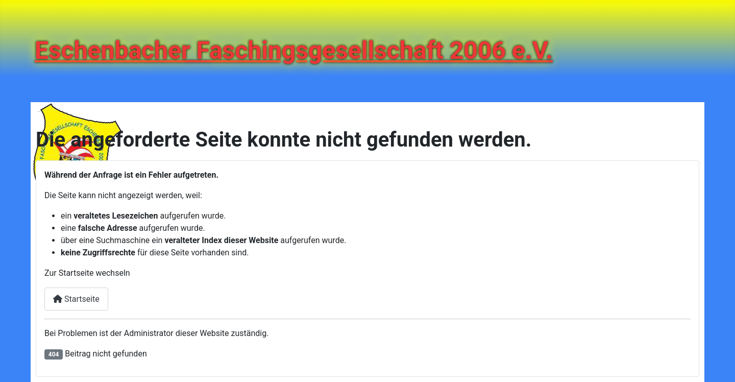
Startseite (76, 299)
